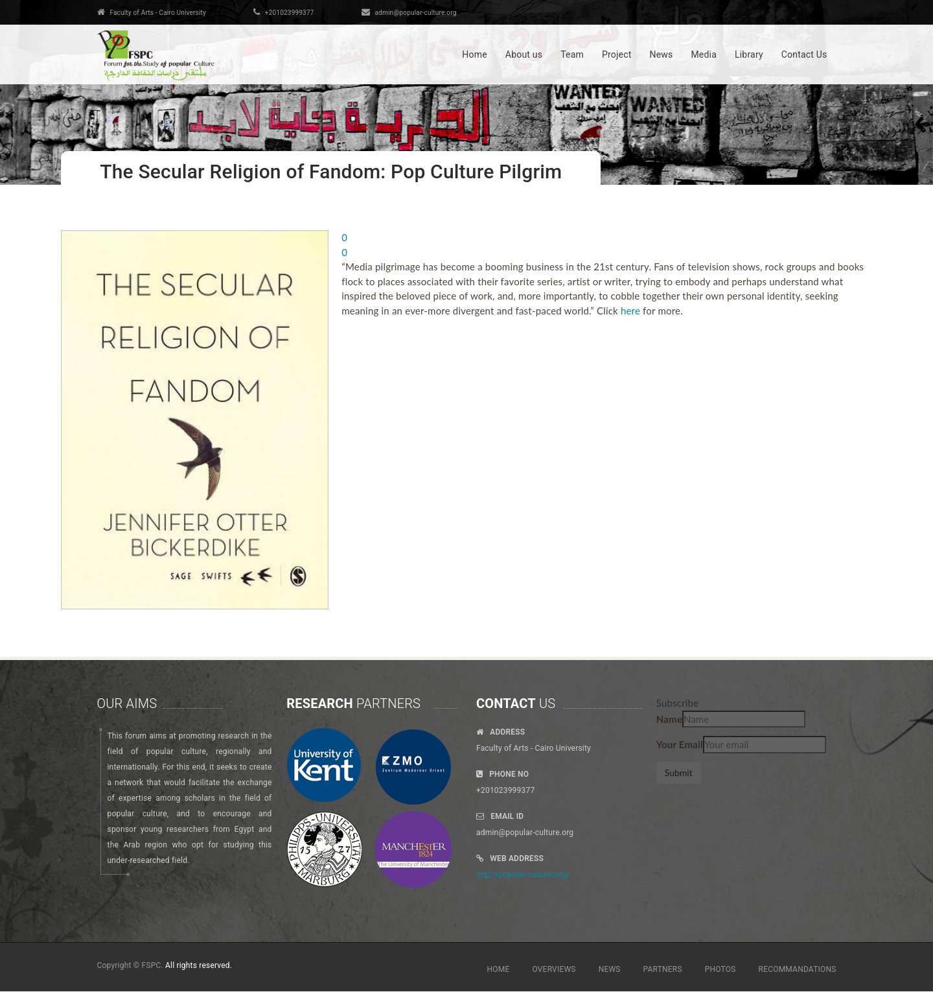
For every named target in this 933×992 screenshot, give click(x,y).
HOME (498, 969)
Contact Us (804, 54)
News (661, 54)
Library (749, 54)
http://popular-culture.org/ (523, 874)
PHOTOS (720, 969)
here (630, 310)
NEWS (610, 969)
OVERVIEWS (553, 969)
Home (474, 54)
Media (704, 54)
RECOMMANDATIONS (797, 969)
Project (617, 54)
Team (572, 54)
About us (523, 54)
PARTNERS (662, 969)
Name (669, 719)
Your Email (679, 744)
